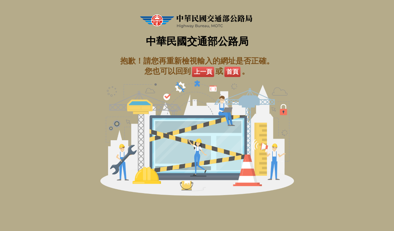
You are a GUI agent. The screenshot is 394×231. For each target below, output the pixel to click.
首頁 (232, 71)
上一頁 (203, 71)
